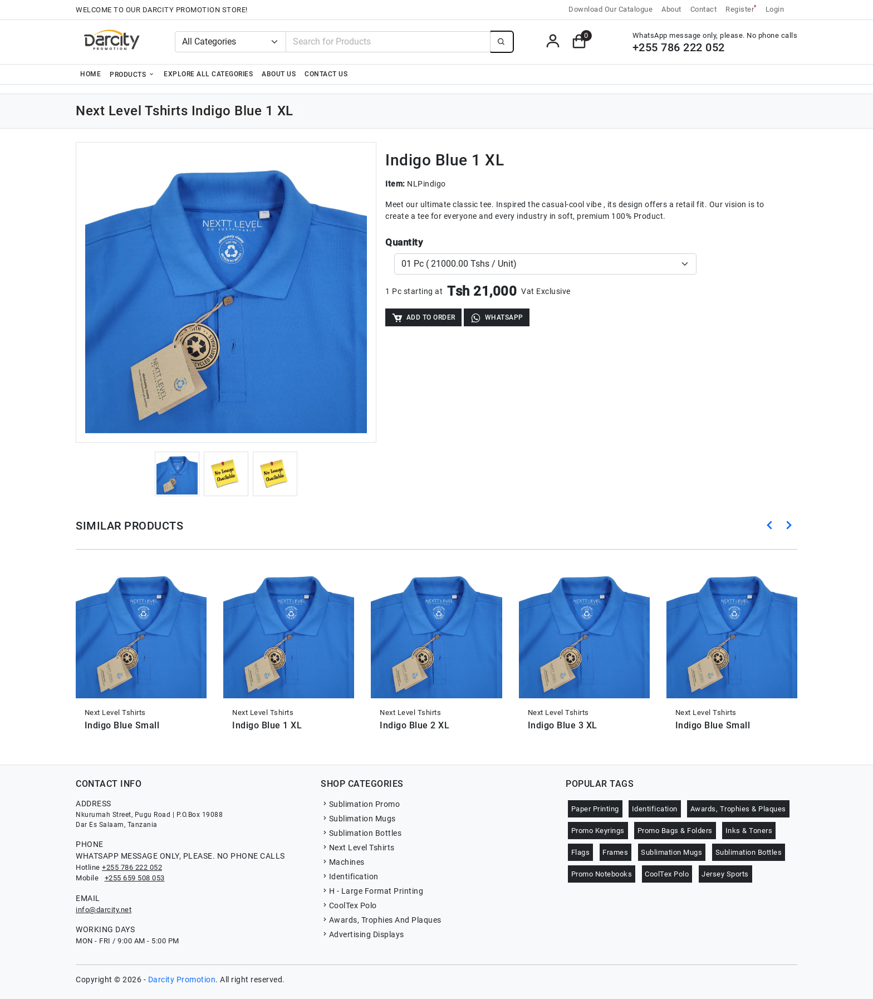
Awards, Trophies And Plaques (381, 919)
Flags (580, 852)
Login (775, 9)
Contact (703, 9)
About (671, 9)
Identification (350, 876)
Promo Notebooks (601, 874)
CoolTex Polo (349, 905)
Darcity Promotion (182, 979)
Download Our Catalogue (610, 9)
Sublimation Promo (360, 804)
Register (741, 8)
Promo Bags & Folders (675, 830)
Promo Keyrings (598, 830)
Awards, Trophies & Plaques (738, 809)
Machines (343, 862)
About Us (279, 74)
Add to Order (423, 317)
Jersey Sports (725, 874)
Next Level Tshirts (358, 847)
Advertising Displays (362, 934)
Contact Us (326, 74)
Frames (615, 852)
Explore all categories (208, 74)
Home (90, 74)
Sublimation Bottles (361, 833)
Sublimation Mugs (358, 818)
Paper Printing (595, 809)
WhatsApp (496, 317)
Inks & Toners (749, 830)
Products (132, 74)
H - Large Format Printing (372, 891)
